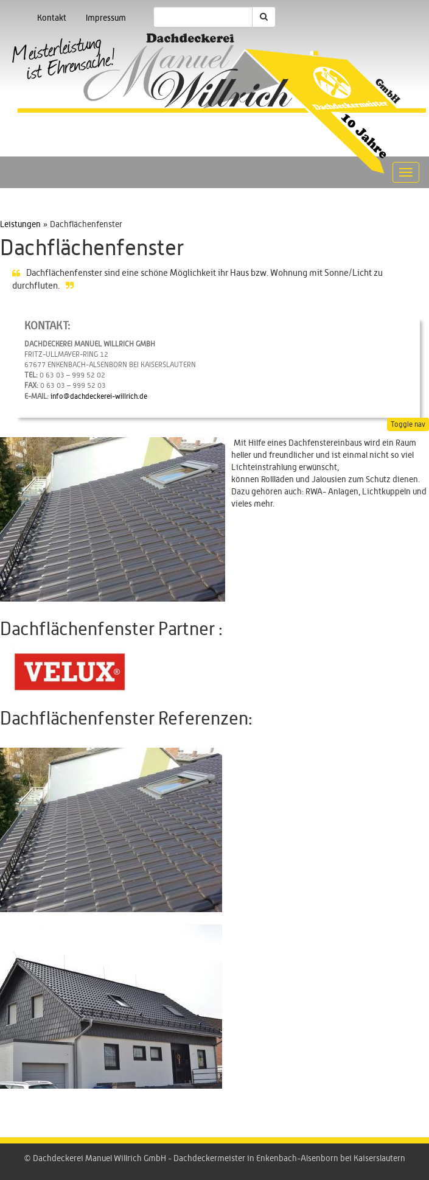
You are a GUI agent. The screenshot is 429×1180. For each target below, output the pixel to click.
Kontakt (51, 18)
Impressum (106, 18)
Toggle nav (408, 424)
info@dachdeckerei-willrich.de (99, 396)
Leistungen (20, 224)
